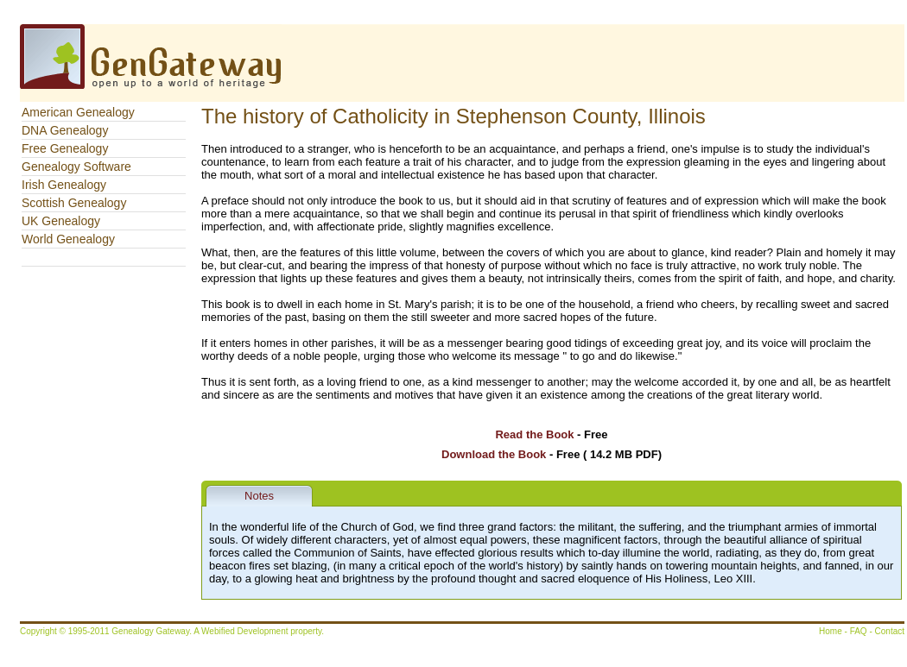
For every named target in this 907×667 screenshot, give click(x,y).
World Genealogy (68, 239)
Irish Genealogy (64, 185)
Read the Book (534, 434)
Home (830, 631)
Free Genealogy (65, 148)
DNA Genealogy (65, 130)
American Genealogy (78, 112)
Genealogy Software (76, 166)
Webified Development (245, 631)
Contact (889, 631)
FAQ (858, 631)
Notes (259, 495)
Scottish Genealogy (74, 203)
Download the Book (493, 454)
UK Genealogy (61, 221)
